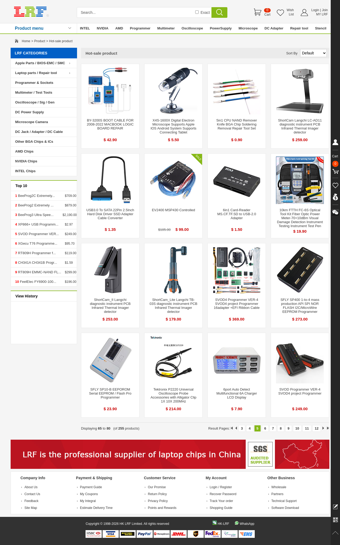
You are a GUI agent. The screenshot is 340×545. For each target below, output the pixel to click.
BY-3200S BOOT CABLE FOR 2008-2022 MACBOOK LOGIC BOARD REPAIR (110, 124)
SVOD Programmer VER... (38, 234)
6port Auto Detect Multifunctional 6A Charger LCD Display (236, 393)
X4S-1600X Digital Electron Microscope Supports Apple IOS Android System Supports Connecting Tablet (174, 126)
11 (307, 428)
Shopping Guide (221, 508)
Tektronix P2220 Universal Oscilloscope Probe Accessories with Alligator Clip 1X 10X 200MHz (174, 395)
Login (315, 10)
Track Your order (221, 501)
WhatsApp (247, 524)
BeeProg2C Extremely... (36, 196)
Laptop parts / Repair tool (36, 73)
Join (325, 10)
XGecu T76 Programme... (37, 243)
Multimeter (166, 28)
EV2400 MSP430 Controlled (173, 210)
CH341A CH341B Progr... (37, 263)
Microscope (248, 28)
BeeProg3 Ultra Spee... (35, 215)
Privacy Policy (158, 501)
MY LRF (322, 14)
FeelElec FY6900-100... (37, 282)
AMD (119, 28)
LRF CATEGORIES (31, 53)
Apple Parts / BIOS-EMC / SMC (40, 63)
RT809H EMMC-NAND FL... (39, 272)
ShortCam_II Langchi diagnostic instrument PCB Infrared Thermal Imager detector (110, 306)
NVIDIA (102, 28)
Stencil (320, 28)
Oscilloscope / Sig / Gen (34, 102)
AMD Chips (24, 151)
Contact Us (32, 494)
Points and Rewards (162, 508)
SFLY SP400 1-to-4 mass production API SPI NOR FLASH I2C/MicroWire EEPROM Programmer (299, 306)
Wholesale (278, 487)
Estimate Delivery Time (96, 508)
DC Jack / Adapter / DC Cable (39, 132)
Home (26, 41)
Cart (267, 14)
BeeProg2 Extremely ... (35, 205)
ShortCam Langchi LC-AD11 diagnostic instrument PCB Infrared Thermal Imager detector (300, 126)
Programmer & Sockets (34, 83)
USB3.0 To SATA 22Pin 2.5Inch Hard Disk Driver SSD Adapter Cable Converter (110, 214)
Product (39, 41)
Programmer (140, 28)
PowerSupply (221, 28)
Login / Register (221, 487)
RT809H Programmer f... (36, 253)
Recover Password (223, 494)
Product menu (29, 28)
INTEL (85, 28)
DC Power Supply (29, 112)
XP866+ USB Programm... (37, 224)
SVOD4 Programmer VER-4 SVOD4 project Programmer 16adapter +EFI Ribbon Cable (237, 304)
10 (297, 428)
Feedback (31, 501)
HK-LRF (223, 524)
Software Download (285, 508)
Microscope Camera (31, 122)
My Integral (88, 501)
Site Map (30, 508)
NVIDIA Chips (26, 161)
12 (316, 428)
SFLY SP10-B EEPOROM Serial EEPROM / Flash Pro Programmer (110, 393)
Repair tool (299, 28)
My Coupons (89, 494)
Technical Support (284, 501)
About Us (30, 487)
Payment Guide (91, 487)
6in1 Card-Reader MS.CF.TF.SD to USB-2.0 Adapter (236, 214)
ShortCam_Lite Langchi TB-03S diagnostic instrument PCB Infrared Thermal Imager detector (173, 306)
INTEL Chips (25, 171)
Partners (277, 494)
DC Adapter (274, 28)
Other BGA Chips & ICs (34, 142)
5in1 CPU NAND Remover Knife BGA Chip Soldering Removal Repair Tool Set (236, 124)
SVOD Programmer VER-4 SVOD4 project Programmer (300, 391)
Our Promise (157, 487)
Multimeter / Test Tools (33, 92)
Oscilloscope (192, 28)
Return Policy (157, 494)
